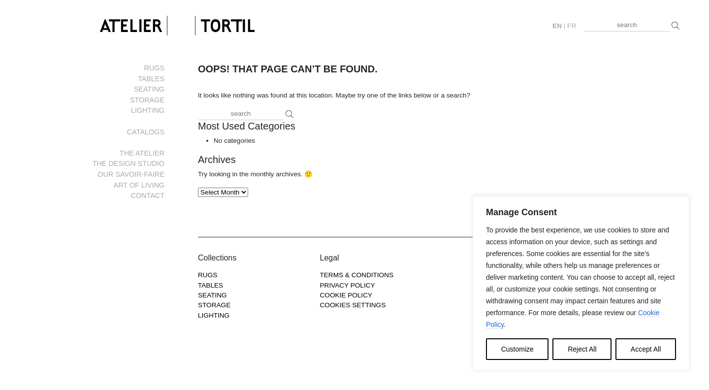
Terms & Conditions (357, 275)
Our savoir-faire (130, 174)
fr (571, 26)
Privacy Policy (347, 285)
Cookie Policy (346, 295)
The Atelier (142, 153)
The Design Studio (128, 163)
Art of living (139, 185)
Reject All (582, 349)
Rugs (154, 68)
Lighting (147, 110)
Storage (147, 100)
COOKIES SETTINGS (353, 305)
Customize (517, 349)
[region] (581, 283)
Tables (151, 79)
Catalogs (145, 132)
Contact (147, 195)
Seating (149, 89)
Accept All (646, 349)
